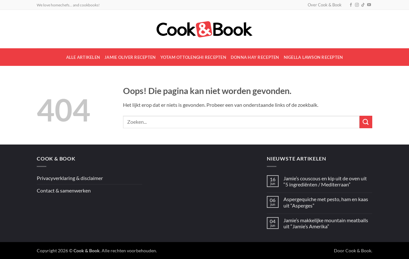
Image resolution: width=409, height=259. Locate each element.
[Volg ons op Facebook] (351, 5)
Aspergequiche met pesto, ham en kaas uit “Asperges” (325, 202)
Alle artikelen (83, 57)
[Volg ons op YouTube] (369, 5)
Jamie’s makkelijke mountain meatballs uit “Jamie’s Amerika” (325, 223)
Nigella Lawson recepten (313, 57)
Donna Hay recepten (255, 57)
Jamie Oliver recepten (130, 57)
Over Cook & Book (325, 4)
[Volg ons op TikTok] (363, 5)
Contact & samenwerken (64, 190)
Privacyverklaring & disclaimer (70, 178)
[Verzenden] (365, 122)
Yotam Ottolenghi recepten (193, 57)
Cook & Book (358, 250)
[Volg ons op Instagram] (357, 5)
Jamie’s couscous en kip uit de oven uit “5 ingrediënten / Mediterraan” (325, 181)
